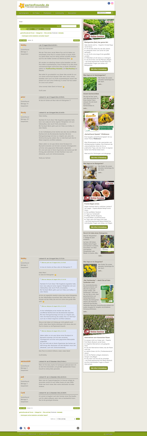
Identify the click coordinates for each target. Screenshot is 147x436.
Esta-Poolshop (70, 68)
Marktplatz (47, 13)
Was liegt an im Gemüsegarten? (94, 75)
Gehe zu (53, 419)
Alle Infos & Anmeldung (98, 69)
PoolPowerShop (51, 68)
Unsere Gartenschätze (91, 94)
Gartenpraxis (24, 13)
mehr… (100, 84)
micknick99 (25, 361)
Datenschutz (32, 434)
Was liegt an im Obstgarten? (93, 163)
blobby (23, 45)
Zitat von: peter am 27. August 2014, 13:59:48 (54, 262)
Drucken (76, 40)
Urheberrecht (43, 434)
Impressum (22, 434)
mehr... (85, 312)
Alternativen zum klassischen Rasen (97, 337)
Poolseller (59, 68)
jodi (22, 377)
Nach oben (23, 408)
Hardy (23, 112)
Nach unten (23, 40)
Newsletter (72, 13)
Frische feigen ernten (91, 204)
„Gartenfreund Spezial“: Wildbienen (96, 134)
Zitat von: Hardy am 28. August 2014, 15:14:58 (54, 279)
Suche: (59, 26)
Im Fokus (36, 13)
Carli (23, 393)
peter (23, 97)
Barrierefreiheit (54, 434)
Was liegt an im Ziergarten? (93, 262)
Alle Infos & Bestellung (98, 157)
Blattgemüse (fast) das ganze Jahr (96, 42)
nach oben (109, 434)
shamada (60, 33)
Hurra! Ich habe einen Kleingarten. (95, 233)
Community (60, 13)
